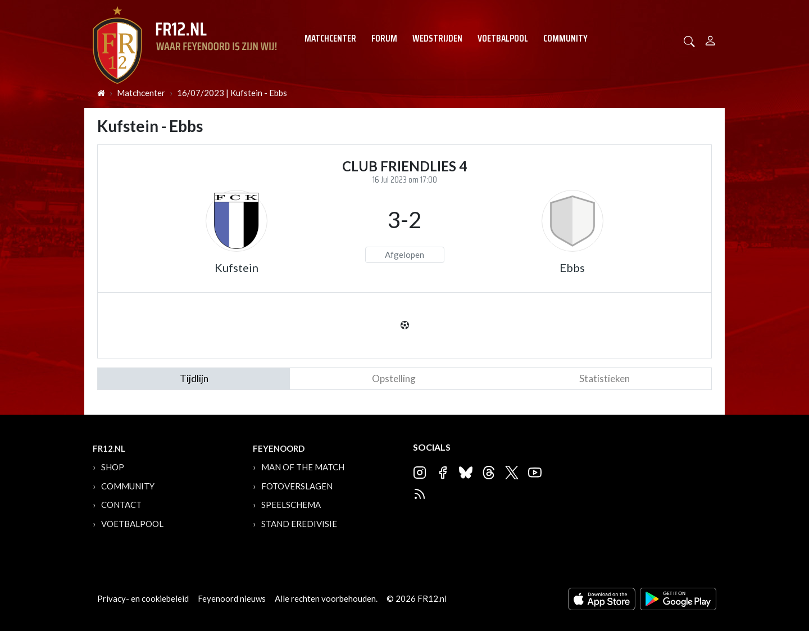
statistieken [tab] (604, 378)
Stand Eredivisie (299, 524)
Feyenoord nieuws (232, 598)
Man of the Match (302, 467)
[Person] (710, 39)
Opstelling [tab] (394, 378)
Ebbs (572, 267)
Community (565, 38)
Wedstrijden (437, 38)
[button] (689, 40)
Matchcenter (330, 38)
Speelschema (291, 505)
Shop (112, 467)
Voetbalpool (503, 38)
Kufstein (236, 267)
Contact (121, 505)
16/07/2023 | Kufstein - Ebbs (232, 93)
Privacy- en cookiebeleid (143, 598)
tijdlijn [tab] (194, 378)
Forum (384, 38)
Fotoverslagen (297, 486)
